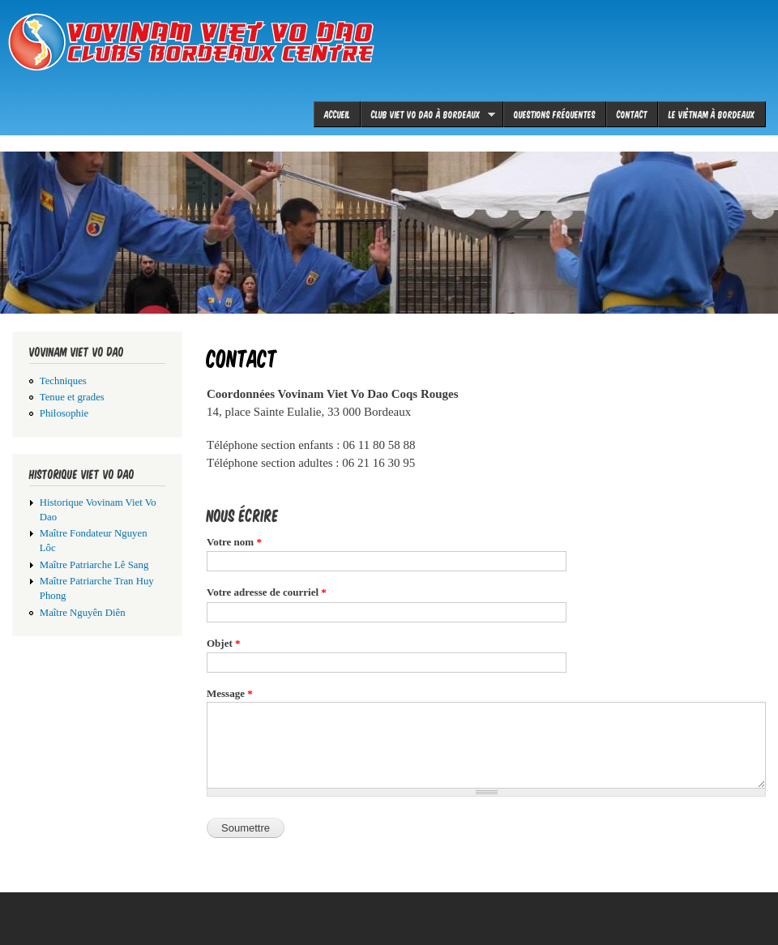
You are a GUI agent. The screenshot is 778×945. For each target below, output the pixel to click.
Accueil (337, 114)
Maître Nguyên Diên (83, 612)
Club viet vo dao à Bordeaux (428, 114)
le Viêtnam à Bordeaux (712, 114)
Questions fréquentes (555, 114)
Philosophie (64, 413)
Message (230, 693)
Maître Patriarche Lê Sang (94, 565)
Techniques (63, 381)
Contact (632, 114)
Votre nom (234, 542)
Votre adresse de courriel (267, 592)
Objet (224, 643)
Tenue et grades (72, 397)
